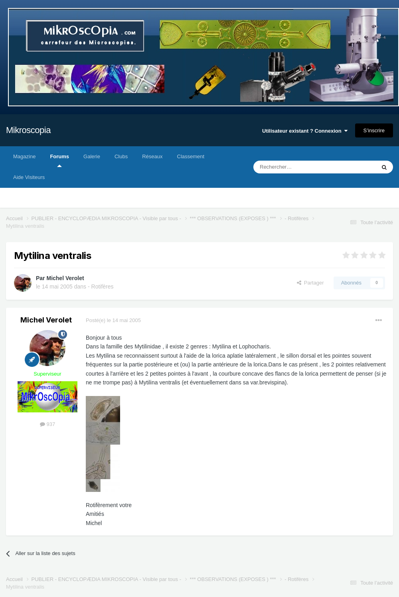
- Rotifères (101, 286)
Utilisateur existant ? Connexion (305, 131)
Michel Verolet (65, 278)
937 (47, 424)
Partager (310, 283)
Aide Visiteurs (29, 177)
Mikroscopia (28, 130)
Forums (59, 160)
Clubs (121, 156)
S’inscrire (374, 130)
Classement (191, 156)
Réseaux (152, 156)
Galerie (91, 156)
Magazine (24, 156)
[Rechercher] (297, 167)
